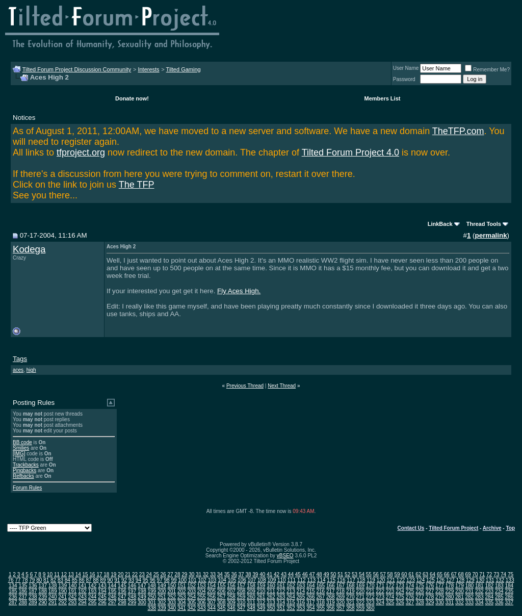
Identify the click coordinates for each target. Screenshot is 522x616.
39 (255, 574)
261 (261, 597)
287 (13, 602)
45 (298, 574)
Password (404, 79)
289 (33, 602)
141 (82, 585)
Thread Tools (483, 224)
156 (231, 585)
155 (221, 585)
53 (354, 574)
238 (33, 597)
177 (439, 585)
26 (163, 574)
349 (261, 608)
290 (42, 602)
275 (400, 597)
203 (191, 591)
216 (320, 591)
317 (310, 602)
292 (62, 602)
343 (201, 608)
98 (166, 580)
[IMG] (19, 453)
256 (211, 597)
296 (102, 602)
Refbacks (23, 476)
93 (131, 580)
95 (145, 580)
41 (269, 574)
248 (132, 597)
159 (261, 585)
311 (251, 602)
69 (468, 574)
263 (281, 597)
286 (509, 597)
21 (127, 574)
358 (350, 608)
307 (211, 602)
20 (120, 574)
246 (112, 597)
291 (52, 602)
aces (18, 370)
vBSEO (285, 555)
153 (201, 585)
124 (420, 580)
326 (400, 602)
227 (430, 591)
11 (57, 574)
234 (499, 591)
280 (450, 597)
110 (281, 580)
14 (78, 574)
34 (220, 574)
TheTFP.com (458, 131)
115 (331, 580)
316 (301, 602)
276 (410, 597)
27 (170, 574)
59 (397, 574)
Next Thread (282, 386)
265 (301, 597)
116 (341, 580)
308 (221, 602)
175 (419, 585)
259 (241, 597)
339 (162, 608)
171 (380, 585)
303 (171, 602)
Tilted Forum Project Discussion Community (77, 69)
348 (251, 608)
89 (103, 580)
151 (181, 585)
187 (33, 591)
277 (419, 597)
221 (370, 591)
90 (110, 580)
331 (450, 602)
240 (52, 597)
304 (181, 602)
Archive (492, 528)
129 (470, 580)
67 (454, 574)
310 (241, 602)
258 (231, 597)
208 (241, 591)
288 (22, 602)
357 (340, 608)
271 (360, 597)
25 (156, 574)
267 (320, 597)
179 (459, 585)
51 (340, 574)
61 (411, 574)
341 (181, 608)
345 (221, 608)
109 (272, 580)
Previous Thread (245, 386)
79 (32, 580)
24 (149, 574)
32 (205, 574)
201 (171, 591)
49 (326, 574)
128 (460, 580)
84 (67, 580)
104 (222, 580)
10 (50, 574)
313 (271, 602)
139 (62, 585)
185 (13, 591)
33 (213, 574)
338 (152, 608)
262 (271, 597)
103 (212, 580)
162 (290, 585)
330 (439, 602)
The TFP (136, 184)
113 (311, 580)
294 (82, 602)
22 (135, 574)
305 (191, 602)
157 (241, 585)
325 (390, 602)
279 (439, 597)
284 (489, 597)
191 (72, 591)
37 (241, 574)
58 (390, 574)
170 (370, 585)
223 (390, 591)
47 (312, 574)
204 (201, 591)
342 (191, 608)
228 (439, 591)
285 (499, 597)
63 (425, 574)
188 (42, 591)
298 (122, 602)
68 (461, 574)
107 (252, 580)
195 (112, 591)
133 (510, 580)
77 (17, 580)
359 (360, 608)
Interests (148, 69)
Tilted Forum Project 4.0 (350, 152)
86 (82, 580)
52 (347, 574)
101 (192, 580)
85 (74, 580)
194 (102, 591)
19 (113, 574)
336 (499, 602)
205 (211, 591)
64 (432, 574)
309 (231, 602)
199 (152, 591)
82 (53, 580)
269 (340, 597)
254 (191, 597)
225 (410, 591)
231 (469, 591)
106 (242, 580)
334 (479, 602)
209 (251, 591)
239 (42, 597)
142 (92, 585)
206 (221, 591)
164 (310, 585)
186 (22, 591)
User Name (406, 68)
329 (430, 602)
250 (152, 597)
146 (132, 585)
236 (13, 597)
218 (340, 591)
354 (310, 608)
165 (320, 585)
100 (182, 580)
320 (340, 602)
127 (450, 580)
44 (291, 574)
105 (232, 580)
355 (320, 608)
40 (262, 574)
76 (11, 580)
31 (198, 574)
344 (211, 608)
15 (85, 574)
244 (92, 597)
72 (489, 574)
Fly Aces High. (238, 291)
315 (290, 602)
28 (177, 574)
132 (499, 580)
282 (469, 597)
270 (350, 597)
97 (160, 580)
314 (281, 602)
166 (330, 585)
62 (418, 574)
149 (162, 585)
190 (62, 591)
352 (290, 608)
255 (201, 597)
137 (42, 585)
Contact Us (411, 528)
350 (271, 608)
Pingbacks (24, 470)
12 (64, 574)
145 (122, 585)
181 (479, 585)
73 (496, 574)
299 (132, 602)
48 (319, 574)
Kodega (29, 249)
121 (390, 580)
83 (60, 580)
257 (221, 597)
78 (25, 580)
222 (380, 591)
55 (369, 574)
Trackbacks (26, 465)
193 (92, 591)
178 (450, 585)
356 (330, 608)
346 (231, 608)
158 (251, 585)
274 (390, 597)
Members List (382, 98)
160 (271, 585)
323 (370, 602)
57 (383, 574)
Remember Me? (487, 69)
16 (92, 574)
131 (490, 580)
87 (89, 580)
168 (350, 585)
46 (305, 574)
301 (152, 602)
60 (404, 574)
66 (447, 574)
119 (371, 580)
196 (122, 591)
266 (310, 597)
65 (439, 574)
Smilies (21, 448)
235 (509, 591)
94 (138, 580)
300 (142, 602)
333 (469, 602)
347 (241, 608)
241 (62, 597)
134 (13, 585)
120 (381, 580)
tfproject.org (81, 152)
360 (370, 608)
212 (281, 591)
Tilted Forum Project (453, 528)
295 (92, 602)
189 (52, 591)
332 (459, 602)
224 (400, 591)
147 (142, 585)
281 (459, 597)
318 (320, 602)
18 (106, 574)
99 (173, 580)
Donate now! (132, 98)
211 (271, 591)
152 (191, 585)
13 (71, 574)
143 (102, 585)
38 (248, 574)
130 (480, 580)
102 (202, 580)
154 (211, 585)
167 (340, 585)
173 (400, 585)
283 (479, 597)
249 (142, 597)
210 (261, 591)
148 (152, 585)
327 (410, 602)
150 (171, 585)
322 (360, 602)
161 (281, 585)
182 (489, 585)
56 (376, 574)
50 (333, 574)
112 (301, 580)
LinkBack (440, 224)
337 (509, 602)
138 (52, 585)
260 (251, 597)
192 (82, 591)
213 (290, 591)
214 (301, 591)
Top (510, 528)
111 (291, 580)
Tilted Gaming (183, 69)
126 (440, 580)
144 (112, 585)
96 (152, 580)
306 (201, 602)
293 (72, 602)
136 (33, 585)
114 (321, 580)
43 (283, 574)
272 (370, 597)
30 (191, 574)
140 (72, 585)
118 (361, 580)
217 (330, 591)
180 (469, 585)
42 (276, 574)
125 (430, 580)
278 (430, 597)
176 (430, 585)
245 (102, 597)
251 (162, 597)
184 (509, 585)
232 (479, 591)
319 (330, 602)
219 (350, 591)
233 (489, 591)
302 (162, 602)
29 (184, 574)
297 (112, 602)
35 (227, 574)
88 (95, 580)
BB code (22, 442)
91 (117, 580)
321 (350, 602)
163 (301, 585)
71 (482, 574)
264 (290, 597)
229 (450, 591)
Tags (20, 359)
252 (171, 597)
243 (82, 597)
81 (46, 580)
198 (142, 591)
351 (281, 608)
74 (503, 574)
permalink (491, 235)
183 (499, 585)
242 (72, 597)
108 (261, 580)
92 (124, 580)
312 (261, 602)
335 (489, 602)
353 (301, 608)
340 (171, 608)
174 (410, 585)
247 (122, 597)
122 (401, 580)
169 (360, 585)
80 (39, 580)
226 (419, 591)
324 (380, 602)
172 (390, 585)
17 (99, 574)
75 (510, 574)
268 (330, 597)
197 (132, 591)
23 (142, 574)
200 (162, 591)
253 (181, 597)
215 (310, 591)
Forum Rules (27, 488)
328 (419, 602)
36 (234, 574)
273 (380, 597)
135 (22, 585)
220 (360, 591)
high (31, 370)
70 (475, 574)
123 (410, 580)
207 (231, 591)
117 (351, 580)
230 (459, 591)
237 (22, 597)
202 (181, 591)
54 (361, 574)
